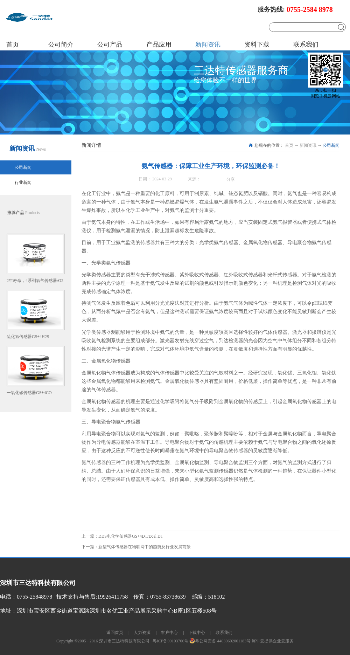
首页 (12, 44)
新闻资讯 (308, 145)
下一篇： (136, 546)
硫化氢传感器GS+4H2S (28, 336)
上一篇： (122, 536)
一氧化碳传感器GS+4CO (29, 392)
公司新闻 (331, 145)
